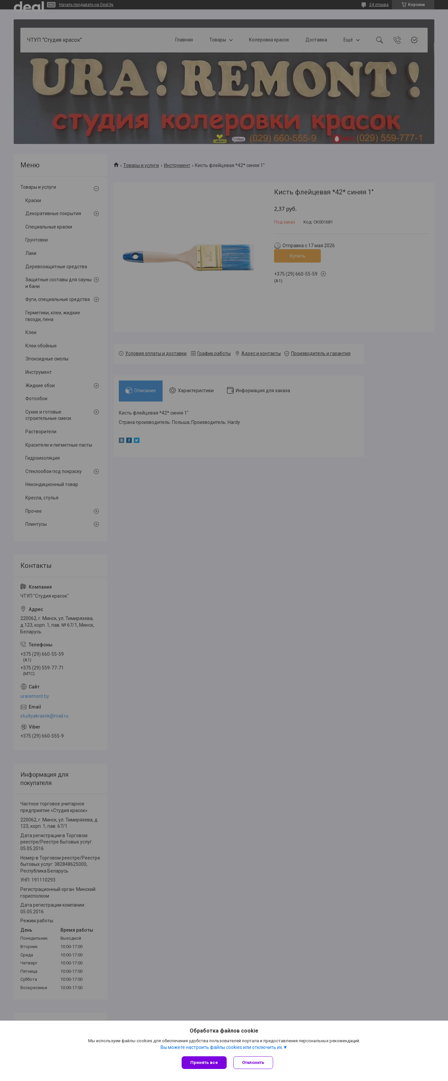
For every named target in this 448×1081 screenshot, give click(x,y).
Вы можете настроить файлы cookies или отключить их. (222, 1047)
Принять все (204, 1062)
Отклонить (253, 1062)
